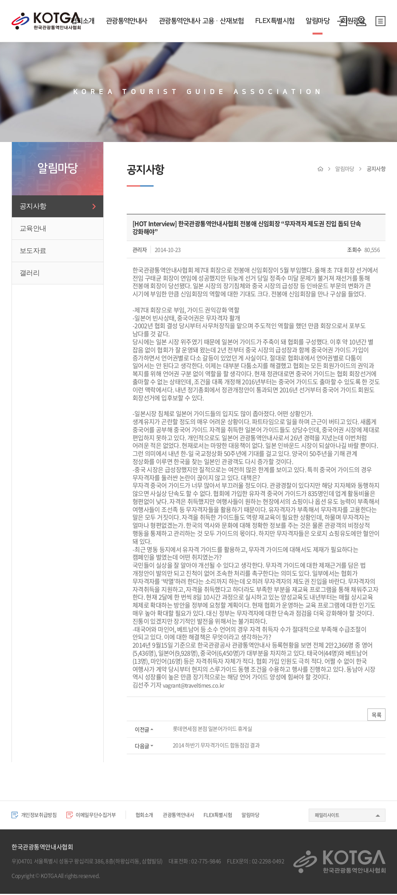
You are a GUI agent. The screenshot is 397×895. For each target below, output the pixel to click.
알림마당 (317, 21)
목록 (375, 715)
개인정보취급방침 (37, 816)
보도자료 (33, 250)
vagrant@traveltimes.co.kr (197, 684)
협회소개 (82, 21)
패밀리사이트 (327, 816)
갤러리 (30, 273)
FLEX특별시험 (274, 21)
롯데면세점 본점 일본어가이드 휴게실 (212, 729)
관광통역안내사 (126, 21)
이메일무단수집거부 (100, 816)
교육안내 (33, 228)
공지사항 (33, 206)
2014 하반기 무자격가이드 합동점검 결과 (216, 746)
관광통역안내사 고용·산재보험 (201, 21)
